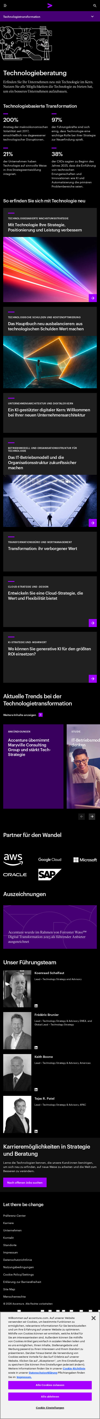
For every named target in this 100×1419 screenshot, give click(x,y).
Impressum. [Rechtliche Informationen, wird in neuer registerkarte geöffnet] (24, 1377)
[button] (25, 1182)
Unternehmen (12, 1230)
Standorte (9, 1245)
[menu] (5, 5)
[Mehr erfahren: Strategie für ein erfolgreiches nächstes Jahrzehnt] (50, 657)
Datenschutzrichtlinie (17, 1259)
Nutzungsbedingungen (18, 1267)
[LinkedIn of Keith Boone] (36, 1089)
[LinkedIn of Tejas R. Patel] (36, 1131)
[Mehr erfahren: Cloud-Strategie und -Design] (50, 601)
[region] (50, 1365)
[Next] (92, 816)
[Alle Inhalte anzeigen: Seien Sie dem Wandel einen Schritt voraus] (23, 715)
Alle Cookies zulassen (50, 1385)
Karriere (8, 1223)
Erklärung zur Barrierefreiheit (22, 1282)
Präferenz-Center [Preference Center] (14, 1215)
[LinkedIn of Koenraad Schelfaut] (36, 1005)
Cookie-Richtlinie (74, 1368)
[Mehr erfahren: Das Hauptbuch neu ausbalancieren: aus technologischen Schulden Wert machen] (50, 347)
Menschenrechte (14, 1296)
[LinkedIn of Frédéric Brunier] (36, 1047)
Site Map (9, 1289)
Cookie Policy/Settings (18, 1274)
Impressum (10, 1252)
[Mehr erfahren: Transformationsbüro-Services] (50, 552)
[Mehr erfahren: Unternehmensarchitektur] (50, 413)
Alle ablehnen (50, 1396)
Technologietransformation (21, 16)
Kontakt (8, 1237)
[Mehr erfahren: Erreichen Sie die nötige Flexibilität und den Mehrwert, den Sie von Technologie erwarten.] (50, 255)
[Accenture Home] (50, 5)
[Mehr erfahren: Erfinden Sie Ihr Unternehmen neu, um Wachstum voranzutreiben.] (50, 482)
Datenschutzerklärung (43, 1372)
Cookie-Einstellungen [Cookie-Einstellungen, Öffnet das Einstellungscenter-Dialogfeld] (50, 1407)
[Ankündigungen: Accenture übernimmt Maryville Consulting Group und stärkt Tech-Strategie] (33, 766)
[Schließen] (93, 1318)
